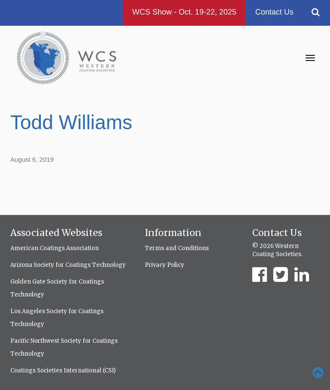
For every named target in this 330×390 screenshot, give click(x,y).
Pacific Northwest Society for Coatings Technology (64, 347)
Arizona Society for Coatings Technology (68, 265)
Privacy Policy (164, 265)
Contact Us (274, 12)
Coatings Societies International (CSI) (63, 370)
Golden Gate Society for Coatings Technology (57, 288)
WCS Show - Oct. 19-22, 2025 (184, 12)
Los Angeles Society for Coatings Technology (57, 318)
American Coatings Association (54, 248)
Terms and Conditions (177, 248)
